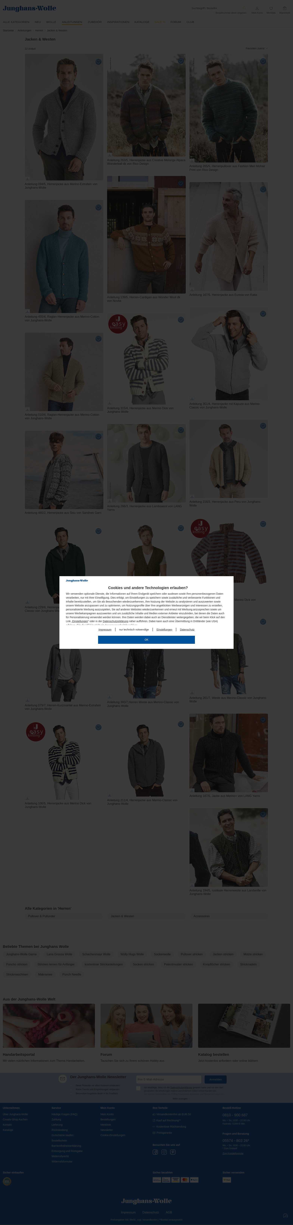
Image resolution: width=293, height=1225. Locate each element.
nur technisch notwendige (134, 629)
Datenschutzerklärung (115, 621)
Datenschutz (187, 629)
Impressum (104, 629)
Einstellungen (80, 621)
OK (146, 639)
